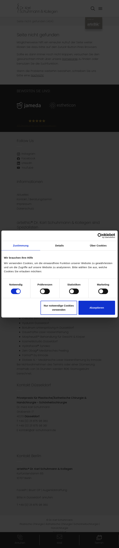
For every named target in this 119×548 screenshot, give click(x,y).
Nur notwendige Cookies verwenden (59, 307)
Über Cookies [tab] (98, 245)
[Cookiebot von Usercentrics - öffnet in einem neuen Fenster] (100, 235)
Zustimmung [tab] (21, 245)
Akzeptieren (96, 307)
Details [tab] (59, 245)
